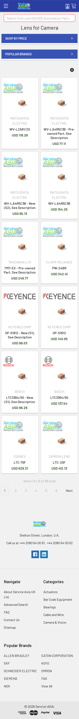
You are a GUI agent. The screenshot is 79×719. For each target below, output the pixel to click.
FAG (44, 678)
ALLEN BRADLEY (16, 656)
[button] (71, 70)
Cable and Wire (53, 615)
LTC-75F (20, 462)
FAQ (6, 612)
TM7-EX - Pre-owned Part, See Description (20, 270)
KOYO (45, 663)
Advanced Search (16, 604)
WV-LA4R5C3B (59, 203)
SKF (7, 663)
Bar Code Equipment (57, 599)
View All (46, 686)
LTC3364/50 (59, 397)
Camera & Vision (54, 622)
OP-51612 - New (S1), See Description (20, 335)
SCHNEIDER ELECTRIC (20, 671)
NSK (7, 686)
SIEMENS (10, 678)
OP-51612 (59, 333)
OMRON (46, 671)
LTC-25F (59, 462)
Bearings (49, 607)
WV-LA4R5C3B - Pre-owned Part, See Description (59, 133)
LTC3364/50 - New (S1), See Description (19, 399)
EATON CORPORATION (57, 656)
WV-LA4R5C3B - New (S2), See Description (20, 205)
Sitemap (10, 627)
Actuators (50, 592)
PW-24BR (59, 268)
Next (72, 490)
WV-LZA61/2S (19, 129)
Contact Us (12, 620)
